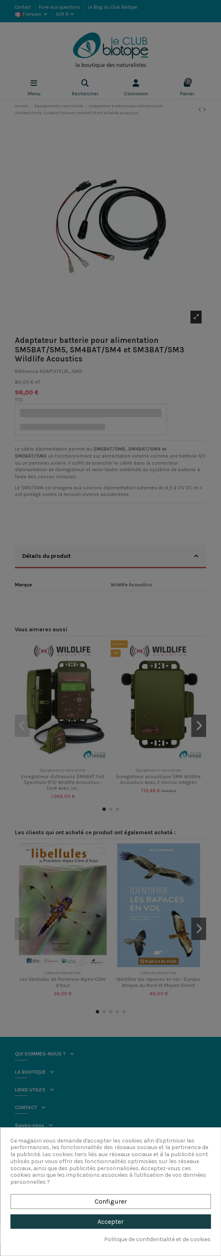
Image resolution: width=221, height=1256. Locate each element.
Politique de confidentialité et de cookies (157, 1239)
